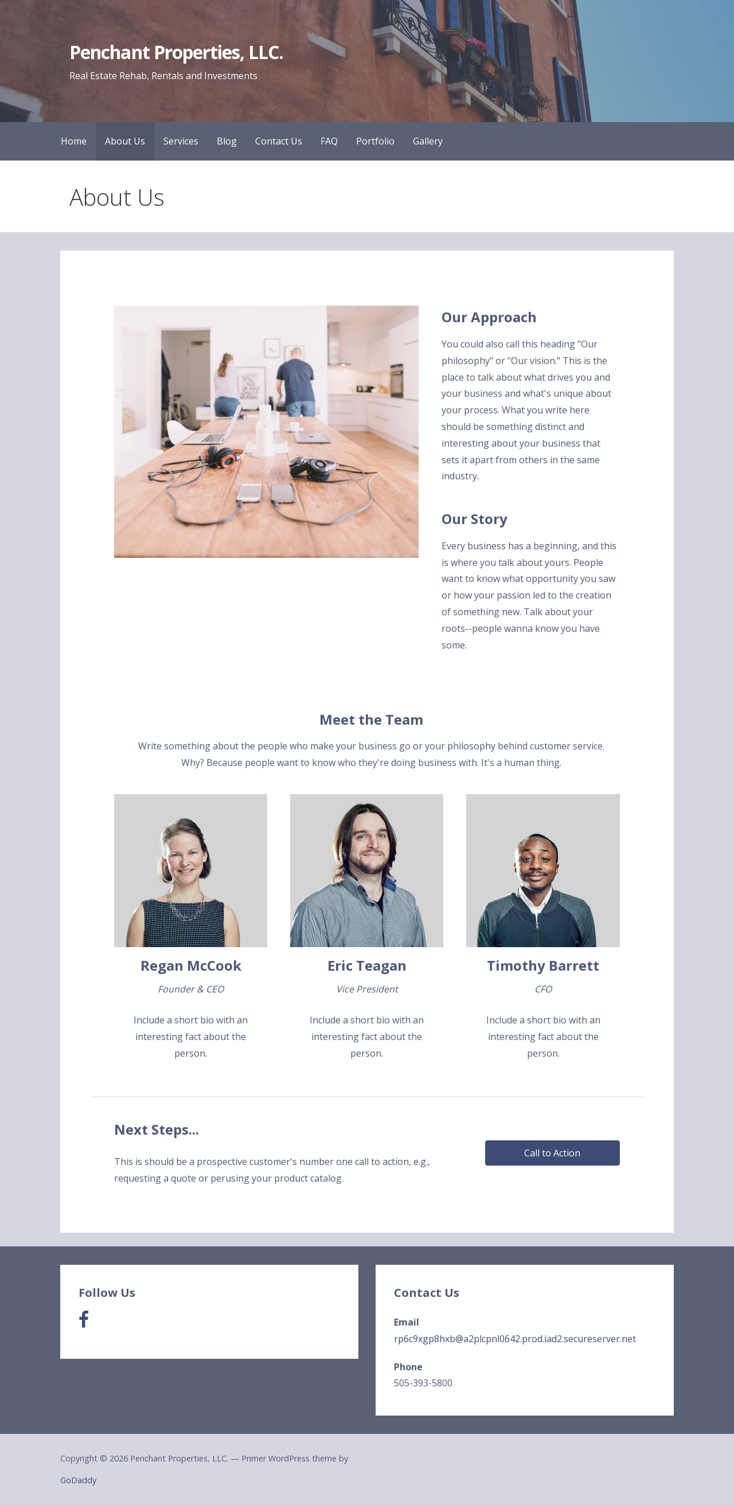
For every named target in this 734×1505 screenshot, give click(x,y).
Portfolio (375, 141)
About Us (125, 141)
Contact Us (278, 141)
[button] (552, 1153)
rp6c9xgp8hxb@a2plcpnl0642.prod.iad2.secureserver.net (515, 1338)
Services (180, 141)
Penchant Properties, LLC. (176, 52)
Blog (227, 141)
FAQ (329, 141)
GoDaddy (78, 1480)
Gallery (428, 141)
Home (74, 141)
